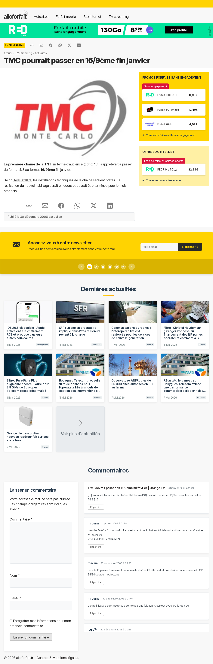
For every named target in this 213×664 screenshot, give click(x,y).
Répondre (95, 507)
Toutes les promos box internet (163, 180)
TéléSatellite (22, 180)
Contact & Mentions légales (57, 658)
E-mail (16, 598)
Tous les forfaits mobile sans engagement (170, 135)
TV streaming (119, 17)
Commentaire (21, 519)
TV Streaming (23, 53)
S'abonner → (190, 246)
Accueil (8, 53)
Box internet (92, 17)
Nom (15, 575)
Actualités (41, 17)
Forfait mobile (66, 17)
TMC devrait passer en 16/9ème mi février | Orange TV (126, 488)
